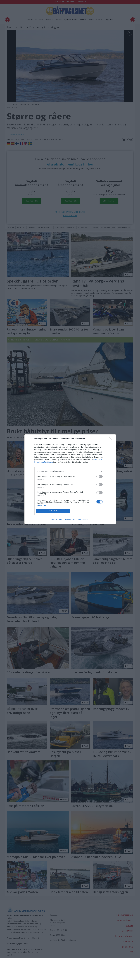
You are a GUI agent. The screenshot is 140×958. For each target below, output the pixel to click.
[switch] (99, 476)
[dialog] (70, 479)
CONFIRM (52, 511)
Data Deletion (57, 519)
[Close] (111, 439)
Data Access (69, 519)
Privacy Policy (83, 519)
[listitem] (70, 471)
